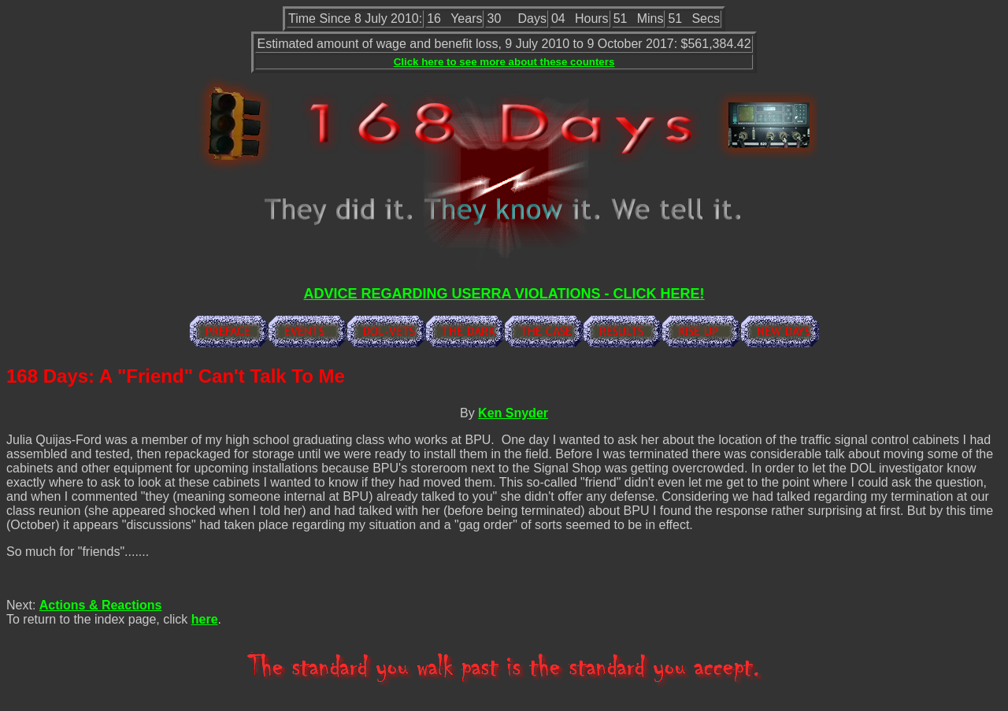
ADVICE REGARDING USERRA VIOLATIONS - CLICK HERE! (503, 294)
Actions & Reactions (100, 605)
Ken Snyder (513, 413)
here (204, 619)
